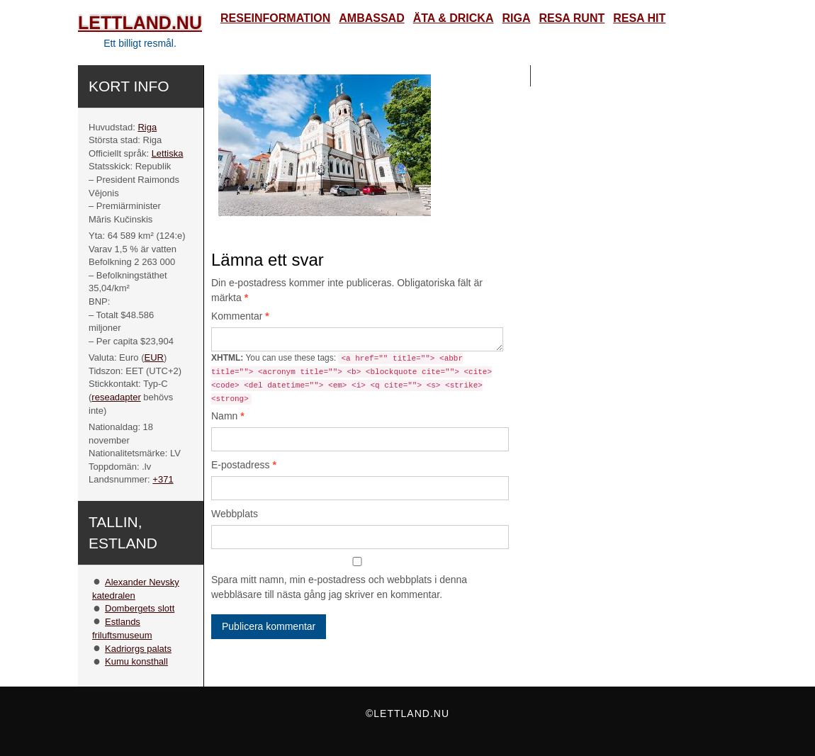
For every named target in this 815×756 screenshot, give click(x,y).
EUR (154, 357)
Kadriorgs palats (138, 648)
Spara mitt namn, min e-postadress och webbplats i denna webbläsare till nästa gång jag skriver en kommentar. (339, 587)
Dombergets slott (139, 608)
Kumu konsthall (136, 661)
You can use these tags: (351, 379)
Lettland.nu (140, 23)
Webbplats (234, 513)
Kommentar (240, 316)
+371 (162, 479)
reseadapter (115, 397)
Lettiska (168, 153)
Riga (147, 127)
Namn (227, 416)
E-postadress (243, 464)
